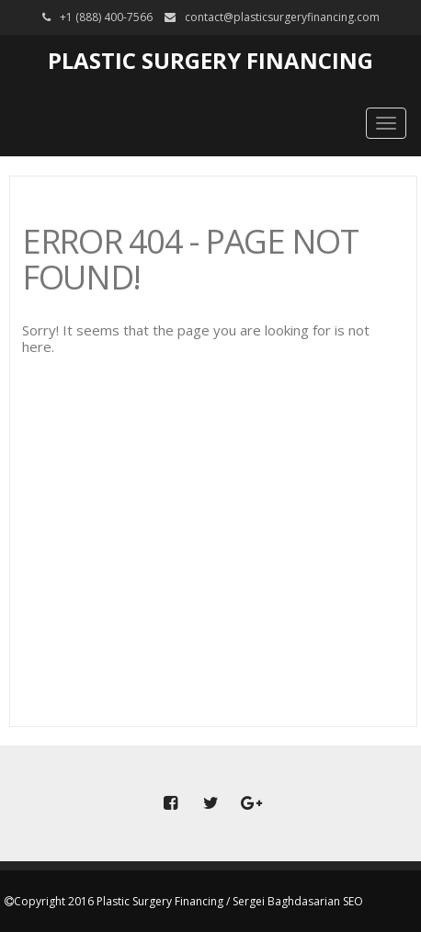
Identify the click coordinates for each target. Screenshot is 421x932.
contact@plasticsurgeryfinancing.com (282, 17)
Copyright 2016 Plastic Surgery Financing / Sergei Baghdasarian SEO (188, 901)
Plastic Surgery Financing (210, 60)
